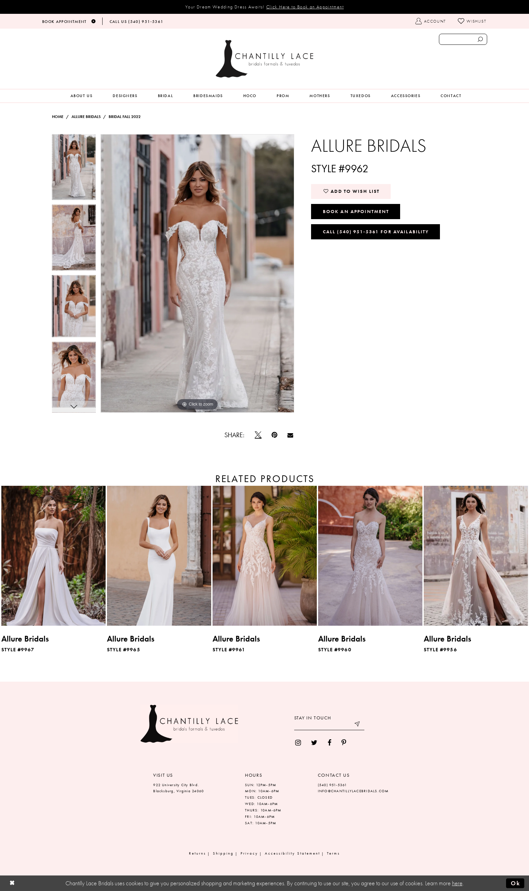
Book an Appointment (356, 211)
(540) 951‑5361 (332, 784)
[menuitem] (81, 96)
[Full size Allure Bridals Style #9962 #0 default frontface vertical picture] (197, 273)
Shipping (223, 853)
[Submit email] (357, 725)
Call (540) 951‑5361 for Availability (376, 232)
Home (57, 117)
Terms (333, 853)
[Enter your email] (329, 725)
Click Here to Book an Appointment (305, 7)
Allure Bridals (86, 117)
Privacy (249, 853)
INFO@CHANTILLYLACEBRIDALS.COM (353, 791)
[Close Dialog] (12, 883)
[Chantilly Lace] (264, 59)
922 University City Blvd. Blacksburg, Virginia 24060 (178, 788)
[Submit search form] (480, 39)
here (457, 883)
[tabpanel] (74, 169)
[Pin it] (274, 434)
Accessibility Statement (292, 853)
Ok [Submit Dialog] (515, 883)
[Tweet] (258, 435)
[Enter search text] (463, 39)
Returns (197, 853)
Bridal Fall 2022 (125, 117)
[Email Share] (290, 435)
